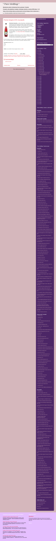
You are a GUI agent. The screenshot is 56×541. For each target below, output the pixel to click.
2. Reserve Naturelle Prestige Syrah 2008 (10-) (45, 216)
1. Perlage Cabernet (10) (41, 149)
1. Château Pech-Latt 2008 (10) (42, 154)
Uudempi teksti (7, 65)
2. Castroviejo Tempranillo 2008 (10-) (43, 212)
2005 (39, 103)
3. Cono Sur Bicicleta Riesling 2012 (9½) (44, 467)
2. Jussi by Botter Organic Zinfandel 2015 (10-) (45, 229)
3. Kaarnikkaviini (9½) (40, 378)
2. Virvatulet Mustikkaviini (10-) (42, 362)
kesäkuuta (41, 63)
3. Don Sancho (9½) (40, 255)
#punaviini (23, 55)
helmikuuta (41, 69)
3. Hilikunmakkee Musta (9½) (42, 374)
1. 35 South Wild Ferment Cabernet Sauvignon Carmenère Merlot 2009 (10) (45, 161)
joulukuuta (41, 54)
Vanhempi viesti (31, 65)
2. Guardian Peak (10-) (41, 198)
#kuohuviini (14, 55)
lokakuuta (40, 57)
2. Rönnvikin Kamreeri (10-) (41, 364)
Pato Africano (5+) (40, 504)
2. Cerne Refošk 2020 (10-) (41, 246)
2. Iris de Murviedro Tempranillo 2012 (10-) (44, 222)
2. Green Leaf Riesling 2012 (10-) (42, 424)
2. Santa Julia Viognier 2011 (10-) (42, 422)
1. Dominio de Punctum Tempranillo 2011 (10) (44, 171)
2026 (39, 50)
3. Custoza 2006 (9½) (40, 460)
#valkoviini (19, 56)
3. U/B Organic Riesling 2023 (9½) (43, 137)
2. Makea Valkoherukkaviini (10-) (42, 359)
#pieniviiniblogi (19, 55)
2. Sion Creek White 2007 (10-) (42, 414)
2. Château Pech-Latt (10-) (41, 202)
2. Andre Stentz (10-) (40, 411)
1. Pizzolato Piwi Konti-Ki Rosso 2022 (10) (44, 194)
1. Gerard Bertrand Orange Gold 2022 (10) (44, 125)
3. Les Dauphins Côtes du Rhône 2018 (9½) (44, 292)
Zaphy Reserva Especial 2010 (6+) (43, 508)
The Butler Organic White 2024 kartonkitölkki (10, 526)
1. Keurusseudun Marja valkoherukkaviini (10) (44, 329)
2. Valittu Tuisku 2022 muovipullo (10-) (43, 449)
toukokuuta (41, 64)
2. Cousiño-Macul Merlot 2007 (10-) (43, 209)
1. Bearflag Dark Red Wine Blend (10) (43, 173)
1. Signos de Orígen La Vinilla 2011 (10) (43, 398)
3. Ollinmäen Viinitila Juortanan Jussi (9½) (44, 381)
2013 (39, 91)
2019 (39, 82)
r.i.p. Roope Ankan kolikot (20, 31)
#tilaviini (15, 56)
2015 (39, 88)
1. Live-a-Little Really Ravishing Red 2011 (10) (45, 169)
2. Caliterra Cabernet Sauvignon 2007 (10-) (44, 205)
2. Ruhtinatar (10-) (40, 357)
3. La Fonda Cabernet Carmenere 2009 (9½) (44, 264)
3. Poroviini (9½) (39, 373)
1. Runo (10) (39, 327)
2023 (39, 76)
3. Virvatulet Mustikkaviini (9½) (42, 380)
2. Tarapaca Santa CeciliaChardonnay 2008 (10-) (41, 417)
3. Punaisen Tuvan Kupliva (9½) (42, 383)
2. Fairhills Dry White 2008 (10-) (42, 419)
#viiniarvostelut (26, 56)
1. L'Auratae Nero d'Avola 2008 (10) (43, 159)
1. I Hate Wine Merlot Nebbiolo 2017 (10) (44, 182)
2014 (39, 90)
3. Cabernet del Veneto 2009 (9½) (42, 270)
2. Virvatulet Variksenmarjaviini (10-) (43, 355)
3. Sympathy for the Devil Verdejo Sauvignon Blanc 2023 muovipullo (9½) (44, 488)
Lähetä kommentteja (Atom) (20, 69)
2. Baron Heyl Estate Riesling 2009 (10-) (44, 420)
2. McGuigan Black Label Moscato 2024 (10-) (44, 132)
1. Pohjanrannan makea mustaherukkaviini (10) (45, 121)
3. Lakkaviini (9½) (40, 385)
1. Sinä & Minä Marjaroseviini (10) (42, 338)
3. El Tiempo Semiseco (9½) (41, 463)
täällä (22, 48)
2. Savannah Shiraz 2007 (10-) (42, 203)
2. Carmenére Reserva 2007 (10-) (42, 207)
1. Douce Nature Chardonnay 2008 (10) (43, 394)
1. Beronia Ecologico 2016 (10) (42, 184)
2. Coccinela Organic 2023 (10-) (42, 114)
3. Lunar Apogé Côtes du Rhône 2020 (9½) (44, 307)
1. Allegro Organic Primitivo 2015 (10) (43, 177)
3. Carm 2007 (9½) (40, 262)
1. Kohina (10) (39, 333)
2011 (39, 94)
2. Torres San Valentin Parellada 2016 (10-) (44, 435)
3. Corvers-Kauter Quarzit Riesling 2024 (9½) (44, 141)
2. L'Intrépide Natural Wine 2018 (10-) (43, 243)
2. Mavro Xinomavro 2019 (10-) (42, 250)
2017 (39, 85)
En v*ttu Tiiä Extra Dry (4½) (41, 501)
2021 (39, 79)
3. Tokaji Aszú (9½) (40, 458)
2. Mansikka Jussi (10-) (41, 352)
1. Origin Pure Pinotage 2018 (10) (42, 186)
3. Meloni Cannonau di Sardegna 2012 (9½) (44, 276)
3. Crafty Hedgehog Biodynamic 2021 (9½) (44, 299)
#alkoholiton (10, 55)
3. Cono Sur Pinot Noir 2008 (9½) (42, 260)
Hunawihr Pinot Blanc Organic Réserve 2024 (10, 516)
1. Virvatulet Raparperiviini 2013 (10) (43, 331)
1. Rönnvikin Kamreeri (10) (41, 336)
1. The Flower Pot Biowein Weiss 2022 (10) (44, 400)
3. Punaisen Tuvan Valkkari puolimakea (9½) (44, 387)
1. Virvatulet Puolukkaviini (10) (42, 324)
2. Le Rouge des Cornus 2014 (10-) (43, 227)
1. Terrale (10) (39, 151)
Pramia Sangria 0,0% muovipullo (44, 72)
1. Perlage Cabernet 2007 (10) (42, 153)
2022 (39, 78)
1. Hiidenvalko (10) (40, 341)
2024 (39, 53)
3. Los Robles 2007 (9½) (41, 462)
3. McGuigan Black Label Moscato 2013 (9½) (44, 469)
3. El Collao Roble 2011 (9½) (42, 272)
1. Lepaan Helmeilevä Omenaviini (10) (43, 320)
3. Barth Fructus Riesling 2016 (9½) (43, 472)
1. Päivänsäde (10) (40, 322)
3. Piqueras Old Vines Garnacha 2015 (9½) (44, 286)
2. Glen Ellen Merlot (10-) (41, 200)
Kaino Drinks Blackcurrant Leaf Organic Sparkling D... (44, 74)
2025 (39, 51)
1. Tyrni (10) (39, 319)
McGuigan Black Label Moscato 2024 (9, 535)
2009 (39, 97)
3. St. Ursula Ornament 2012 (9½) (42, 470)
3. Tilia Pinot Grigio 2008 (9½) (42, 465)
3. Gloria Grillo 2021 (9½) (41, 480)
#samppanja (6, 56)
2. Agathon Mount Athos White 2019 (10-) (44, 443)
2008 (39, 99)
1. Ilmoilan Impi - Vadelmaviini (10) (43, 326)
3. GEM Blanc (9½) (40, 474)
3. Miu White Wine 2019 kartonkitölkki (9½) (44, 478)
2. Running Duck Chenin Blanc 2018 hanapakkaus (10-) (43, 438)
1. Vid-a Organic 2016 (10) (41, 181)
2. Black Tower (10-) (40, 409)
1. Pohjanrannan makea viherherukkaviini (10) (44, 120)
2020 (39, 81)
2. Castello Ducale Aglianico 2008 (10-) (43, 214)
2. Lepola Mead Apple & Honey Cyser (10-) (44, 369)
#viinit (30, 56)
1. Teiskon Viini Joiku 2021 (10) (42, 343)
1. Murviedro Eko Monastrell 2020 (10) (43, 192)
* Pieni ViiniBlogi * (11, 4)
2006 (39, 102)
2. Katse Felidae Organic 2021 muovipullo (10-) (45, 248)
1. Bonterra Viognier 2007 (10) (42, 392)
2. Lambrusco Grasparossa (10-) (42, 210)
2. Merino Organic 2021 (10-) (42, 245)
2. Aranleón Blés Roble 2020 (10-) (42, 252)
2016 (39, 87)
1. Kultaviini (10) (39, 315)
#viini (22, 56)
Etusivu (18, 65)
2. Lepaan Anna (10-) (40, 366)
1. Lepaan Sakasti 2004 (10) (41, 345)
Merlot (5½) (39, 506)
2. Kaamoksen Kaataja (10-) (41, 350)
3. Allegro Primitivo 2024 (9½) (42, 116)
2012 (39, 93)
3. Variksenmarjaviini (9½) (41, 376)
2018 (39, 84)
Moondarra (31, 516)
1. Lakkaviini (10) (40, 317)
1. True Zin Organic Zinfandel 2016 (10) (43, 179)
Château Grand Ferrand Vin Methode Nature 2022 (11, 530)
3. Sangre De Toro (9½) (41, 257)
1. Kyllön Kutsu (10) (40, 340)
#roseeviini (27, 55)
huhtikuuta (41, 66)
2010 (39, 96)
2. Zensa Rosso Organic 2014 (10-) (43, 225)
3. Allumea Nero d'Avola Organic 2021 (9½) (44, 301)
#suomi (12, 56)
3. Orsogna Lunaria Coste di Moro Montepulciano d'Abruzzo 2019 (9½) (43, 305)
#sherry (9, 56)
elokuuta (40, 60)
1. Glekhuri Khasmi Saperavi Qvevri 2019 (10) (44, 190)
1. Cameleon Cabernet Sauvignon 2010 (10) (44, 166)
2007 (39, 100)
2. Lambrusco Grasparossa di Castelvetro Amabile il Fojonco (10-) (44, 218)
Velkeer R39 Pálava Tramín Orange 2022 (10, 521)
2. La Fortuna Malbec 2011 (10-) (42, 220)
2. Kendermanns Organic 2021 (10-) (43, 448)
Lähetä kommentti (8, 61)
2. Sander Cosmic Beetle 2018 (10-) (43, 440)
